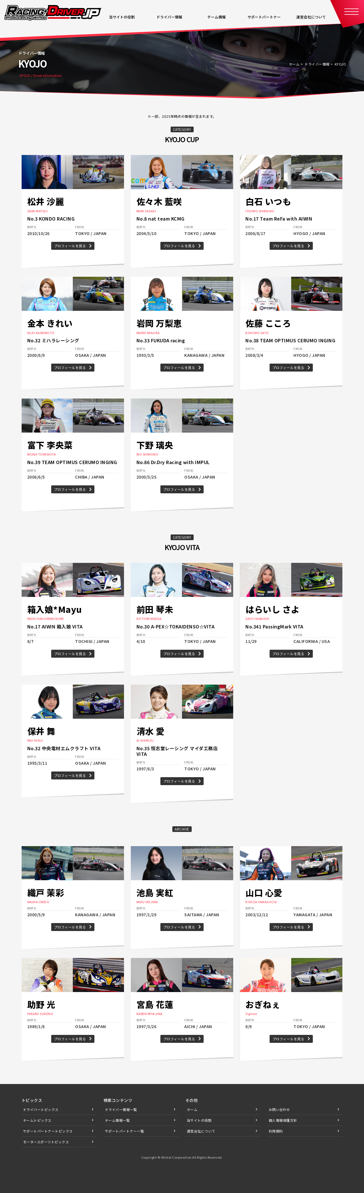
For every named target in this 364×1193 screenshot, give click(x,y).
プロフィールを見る (70, 245)
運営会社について (201, 1131)
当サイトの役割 (199, 1120)
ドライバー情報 (317, 64)
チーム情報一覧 (117, 1120)
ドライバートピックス (41, 1109)
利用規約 (276, 1131)
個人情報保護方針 (283, 1120)
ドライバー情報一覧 (121, 1109)
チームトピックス (37, 1120)
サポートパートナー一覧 (124, 1131)
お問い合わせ (279, 1109)
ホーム (294, 64)
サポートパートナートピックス (48, 1131)
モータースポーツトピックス (46, 1141)
